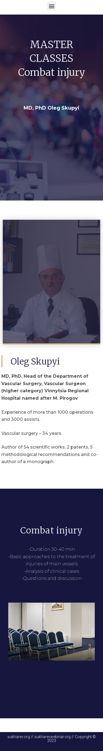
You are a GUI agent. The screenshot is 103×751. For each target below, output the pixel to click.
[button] (51, 5)
